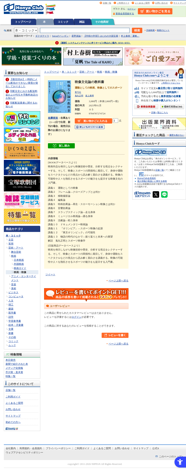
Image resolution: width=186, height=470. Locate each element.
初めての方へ (13, 422)
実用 (10, 243)
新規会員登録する (125, 13)
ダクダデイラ (42, 36)
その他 (12, 337)
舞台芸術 (16, 251)
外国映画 (19, 264)
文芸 (10, 239)
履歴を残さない (176, 135)
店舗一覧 (107, 3)
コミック (63, 21)
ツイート (50, 274)
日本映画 (19, 260)
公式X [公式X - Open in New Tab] (155, 448)
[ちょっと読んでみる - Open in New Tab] (61, 146)
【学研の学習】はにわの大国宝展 (101, 36)
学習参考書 (14, 321)
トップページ (23, 21)
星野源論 (76, 36)
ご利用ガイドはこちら (170, 83)
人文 (10, 300)
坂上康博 (89, 95)
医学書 (12, 312)
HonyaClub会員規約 (146, 178)
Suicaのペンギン (60, 36)
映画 (13, 256)
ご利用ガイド (123, 3)
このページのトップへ (171, 456)
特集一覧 (11, 376)
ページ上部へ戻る (118, 280)
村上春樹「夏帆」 (130, 36)
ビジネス (13, 292)
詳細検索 (150, 30)
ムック (12, 345)
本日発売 (11, 360)
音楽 (13, 284)
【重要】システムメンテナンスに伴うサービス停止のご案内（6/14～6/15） (95, 43)
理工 (10, 304)
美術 (13, 288)
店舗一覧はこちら (159, 112)
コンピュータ (15, 296)
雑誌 (82, 21)
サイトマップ (179, 3)
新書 (10, 333)
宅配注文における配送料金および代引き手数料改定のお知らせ (22, 94)
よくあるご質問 (142, 3)
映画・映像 (20, 272)
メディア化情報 (14, 368)
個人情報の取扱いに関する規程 (152, 181)
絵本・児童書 (15, 325)
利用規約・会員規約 (31, 448)
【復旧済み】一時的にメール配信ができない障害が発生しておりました (22, 83)
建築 (10, 308)
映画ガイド (20, 268)
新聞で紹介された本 (17, 364)
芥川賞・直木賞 (14, 372)
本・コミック (13, 235)
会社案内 (11, 448)
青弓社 (78, 92)
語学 (10, 317)
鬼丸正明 (79, 95)
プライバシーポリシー (58, 448)
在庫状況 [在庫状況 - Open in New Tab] (53, 117)
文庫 (10, 329)
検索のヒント (163, 30)
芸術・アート (15, 247)
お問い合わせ (161, 3)
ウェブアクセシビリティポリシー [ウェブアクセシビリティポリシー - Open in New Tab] (24, 452)
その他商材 (102, 21)
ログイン (131, 9)
